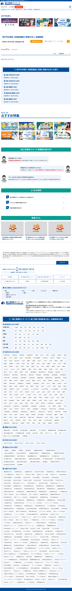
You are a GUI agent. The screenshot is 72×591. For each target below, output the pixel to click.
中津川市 (23, 409)
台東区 (43, 363)
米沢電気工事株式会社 (41, 522)
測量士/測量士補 (21, 456)
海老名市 (57, 380)
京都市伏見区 (39, 417)
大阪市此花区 (44, 409)
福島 (43, 327)
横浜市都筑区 (63, 375)
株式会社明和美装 (18, 537)
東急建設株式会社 (34, 497)
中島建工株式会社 (28, 534)
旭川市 (41, 355)
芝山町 (17, 389)
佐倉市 (15, 386)
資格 (25, 293)
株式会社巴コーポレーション (10, 525)
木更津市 (59, 383)
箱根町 (5, 383)
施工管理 (28, 433)
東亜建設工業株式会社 (55, 494)
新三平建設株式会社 (16, 531)
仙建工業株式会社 (44, 514)
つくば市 (11, 397)
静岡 (20, 337)
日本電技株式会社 (20, 500)
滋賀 (29, 341)
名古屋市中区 (16, 406)
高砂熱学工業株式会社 (61, 471)
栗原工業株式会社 (33, 511)
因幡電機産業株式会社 (35, 559)
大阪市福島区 (35, 409)
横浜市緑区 (38, 375)
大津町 (38, 423)
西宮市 (5, 417)
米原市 (56, 417)
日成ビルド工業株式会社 (21, 511)
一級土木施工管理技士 (9, 453)
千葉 (25, 330)
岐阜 (29, 337)
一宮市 (48, 406)
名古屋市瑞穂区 (24, 406)
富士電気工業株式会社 (19, 545)
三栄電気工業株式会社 (31, 545)
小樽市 (36, 355)
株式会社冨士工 (61, 519)
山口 (29, 344)
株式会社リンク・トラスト (49, 554)
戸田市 (58, 392)
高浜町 (21, 403)
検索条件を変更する (36, 41)
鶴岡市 (28, 360)
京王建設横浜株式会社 (54, 573)
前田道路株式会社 (43, 491)
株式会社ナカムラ (7, 551)
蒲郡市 (59, 406)
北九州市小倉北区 (48, 420)
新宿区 (32, 363)
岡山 (20, 344)
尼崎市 (61, 414)
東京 (16, 330)
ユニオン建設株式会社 (8, 474)
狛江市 (10, 372)
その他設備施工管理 (19, 433)
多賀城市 (58, 358)
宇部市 (34, 420)
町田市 (50, 369)
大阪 (16, 341)
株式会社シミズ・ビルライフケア (30, 551)
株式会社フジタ (53, 474)
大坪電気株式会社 (8, 542)
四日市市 (16, 409)
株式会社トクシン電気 (35, 528)
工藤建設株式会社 (8, 537)
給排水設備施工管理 (8, 433)
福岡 (16, 348)
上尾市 (38, 392)
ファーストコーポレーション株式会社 (34, 503)
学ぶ (23, 290)
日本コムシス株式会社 (8, 511)
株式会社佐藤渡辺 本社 (9, 568)
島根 (50, 344)
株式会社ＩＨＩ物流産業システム (40, 571)
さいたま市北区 (25, 389)
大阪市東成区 (7, 411)
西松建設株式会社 (51, 488)
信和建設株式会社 (28, 505)
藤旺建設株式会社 (41, 582)
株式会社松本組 (52, 517)
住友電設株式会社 (8, 488)
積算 (41, 433)
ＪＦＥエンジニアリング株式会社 (52, 562)
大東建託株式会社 (55, 542)
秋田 (34, 327)
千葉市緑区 (28, 383)
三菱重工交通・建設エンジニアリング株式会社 (13, 573)
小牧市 (64, 406)
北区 (38, 366)
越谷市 (48, 392)
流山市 (42, 386)
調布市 (45, 369)
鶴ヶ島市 (16, 394)
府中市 (34, 369)
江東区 (54, 363)
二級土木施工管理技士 (21, 453)
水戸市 (34, 394)
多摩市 (15, 372)
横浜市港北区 (15, 375)
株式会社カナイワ (52, 579)
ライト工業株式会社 (51, 505)
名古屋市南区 (42, 406)
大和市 (44, 380)
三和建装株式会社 (44, 542)
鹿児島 (42, 348)
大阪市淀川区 (33, 411)
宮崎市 (44, 423)
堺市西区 (33, 414)
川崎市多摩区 (23, 377)
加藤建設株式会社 (46, 568)
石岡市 (55, 394)
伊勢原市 (50, 380)
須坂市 (37, 403)
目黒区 (64, 363)
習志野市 (22, 386)
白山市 (15, 403)
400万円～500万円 (19, 443)
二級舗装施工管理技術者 (9, 456)
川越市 (5, 392)
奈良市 (62, 417)
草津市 (51, 417)
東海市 (5, 409)
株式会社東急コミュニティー (19, 483)
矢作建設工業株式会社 (44, 508)
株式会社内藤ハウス (32, 483)
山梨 (33, 334)
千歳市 (47, 355)
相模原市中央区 (48, 377)
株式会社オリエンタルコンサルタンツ (11, 517)
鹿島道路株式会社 (50, 486)
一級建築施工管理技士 (38, 450)
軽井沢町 (43, 403)
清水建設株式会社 (18, 471)
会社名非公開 (16, 565)
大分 (33, 348)
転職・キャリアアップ (11, 295)
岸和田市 (65, 411)
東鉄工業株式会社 (8, 497)
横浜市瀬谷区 (46, 375)
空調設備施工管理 (52, 430)
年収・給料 (8, 297)
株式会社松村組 (37, 480)
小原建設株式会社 (20, 556)
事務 (56, 433)
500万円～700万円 (29, 443)
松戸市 (65, 383)
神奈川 (20, 330)
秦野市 (33, 380)
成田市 (10, 386)
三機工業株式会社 (40, 486)
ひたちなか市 (18, 397)
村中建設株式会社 (59, 531)
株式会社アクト (7, 562)
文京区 (38, 363)
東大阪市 (22, 414)
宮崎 (37, 348)
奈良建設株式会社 (39, 534)
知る (33, 290)
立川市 (17, 369)
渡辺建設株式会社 (34, 542)
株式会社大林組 (45, 528)
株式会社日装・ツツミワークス (56, 571)
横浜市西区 (50, 372)
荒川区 (42, 366)
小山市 (57, 397)
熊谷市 (10, 392)
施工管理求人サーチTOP (5, 9)
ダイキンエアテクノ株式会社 (45, 511)
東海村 (35, 397)
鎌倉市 (10, 380)
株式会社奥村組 (62, 474)
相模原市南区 (58, 377)
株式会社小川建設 (27, 480)
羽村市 (26, 372)
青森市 (65, 355)
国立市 (5, 372)
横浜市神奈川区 (42, 372)
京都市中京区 (23, 417)
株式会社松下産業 (44, 537)
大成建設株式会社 (28, 471)
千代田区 (17, 363)
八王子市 (12, 369)
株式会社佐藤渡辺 (55, 508)
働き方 (7, 293)
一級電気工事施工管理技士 (20, 458)
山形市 (23, 360)
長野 (37, 334)
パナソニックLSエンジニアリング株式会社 (12, 579)
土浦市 (45, 394)
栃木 (38, 330)
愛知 (16, 337)
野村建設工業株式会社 (61, 534)
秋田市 (10, 360)
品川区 (59, 363)
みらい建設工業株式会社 (23, 554)
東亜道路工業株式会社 (9, 508)
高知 (46, 344)
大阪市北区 (49, 411)
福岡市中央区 (15, 423)
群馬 (43, 330)
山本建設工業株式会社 (44, 545)
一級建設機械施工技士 (32, 456)
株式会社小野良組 (61, 500)
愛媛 (42, 344)
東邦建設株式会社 (42, 573)
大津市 (46, 417)
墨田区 (48, 363)
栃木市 (52, 397)
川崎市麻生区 (32, 377)
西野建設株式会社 (38, 556)
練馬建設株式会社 (8, 545)
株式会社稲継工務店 (35, 568)
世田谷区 (11, 366)
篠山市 (15, 417)
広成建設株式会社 (40, 525)
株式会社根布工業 (24, 559)
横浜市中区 (57, 372)
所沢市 (21, 392)
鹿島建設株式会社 (8, 471)
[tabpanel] (9, 22)
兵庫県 (24, 9)
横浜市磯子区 (7, 375)
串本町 (11, 420)
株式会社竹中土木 (59, 480)
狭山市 (32, 392)
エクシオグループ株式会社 (44, 548)
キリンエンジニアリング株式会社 (51, 503)
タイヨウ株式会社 (31, 582)
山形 (38, 327)
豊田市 (54, 406)
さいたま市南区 (64, 389)
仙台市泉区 (45, 358)
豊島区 (32, 366)
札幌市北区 (14, 355)
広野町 (61, 360)
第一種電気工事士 (56, 456)
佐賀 (20, 348)
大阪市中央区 (58, 411)
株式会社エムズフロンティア (61, 559)
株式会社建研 (64, 508)
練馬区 (53, 366)
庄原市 (24, 420)
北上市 (10, 358)
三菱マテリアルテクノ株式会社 (39, 517)
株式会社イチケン (19, 474)
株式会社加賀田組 (8, 477)
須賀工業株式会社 (41, 488)
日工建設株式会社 (25, 565)
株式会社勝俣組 (7, 565)
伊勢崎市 (34, 400)
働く (6, 290)
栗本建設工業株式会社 (47, 559)
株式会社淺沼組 (61, 505)
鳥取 (24, 344)
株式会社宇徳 (64, 542)
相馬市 (56, 360)
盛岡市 (5, 358)
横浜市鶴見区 (33, 372)
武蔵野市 (24, 369)
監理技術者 (28, 450)
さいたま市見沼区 (44, 389)
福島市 (33, 360)
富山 (20, 334)
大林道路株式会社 (8, 503)
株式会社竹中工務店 (39, 471)
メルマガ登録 (11, 6)
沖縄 (47, 348)
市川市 (48, 383)
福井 (29, 334)
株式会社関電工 (17, 477)
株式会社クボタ (17, 571)
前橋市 (23, 400)
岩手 (25, 327)
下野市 (17, 400)
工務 (60, 433)
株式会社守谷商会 (17, 480)
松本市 (31, 403)
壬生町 (5, 400)
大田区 (5, 366)
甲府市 (26, 403)
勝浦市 (31, 386)
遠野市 (15, 358)
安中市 (50, 400)
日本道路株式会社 (50, 471)
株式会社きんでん (17, 551)
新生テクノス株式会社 (8, 519)
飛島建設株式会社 (30, 500)
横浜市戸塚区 (23, 375)
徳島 (37, 344)
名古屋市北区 (59, 403)
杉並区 (27, 366)
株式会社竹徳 (29, 556)
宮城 (30, 327)
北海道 (16, 327)
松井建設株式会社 (18, 488)
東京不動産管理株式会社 (30, 548)
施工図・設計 (35, 433)
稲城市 (21, 372)
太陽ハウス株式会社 (30, 576)
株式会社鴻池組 (7, 480)
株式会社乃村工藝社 (43, 483)
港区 (28, 363)
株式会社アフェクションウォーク (31, 537)
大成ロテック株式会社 (8, 494)
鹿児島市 (50, 423)
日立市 (39, 394)
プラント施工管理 (42, 430)
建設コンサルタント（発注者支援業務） (12, 436)
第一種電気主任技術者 (48, 458)
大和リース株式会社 (33, 494)
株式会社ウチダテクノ (55, 514)
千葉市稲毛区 (20, 383)
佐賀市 (33, 423)
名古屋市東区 (50, 403)
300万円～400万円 (8, 443)
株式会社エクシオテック (57, 548)
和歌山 (37, 341)
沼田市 (45, 400)
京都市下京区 (31, 417)
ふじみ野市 (28, 394)
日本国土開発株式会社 (40, 505)
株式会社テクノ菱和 (30, 474)
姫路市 (55, 414)
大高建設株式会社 (49, 556)
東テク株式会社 (26, 531)
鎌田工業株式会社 (8, 548)
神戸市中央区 (49, 414)
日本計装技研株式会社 (31, 573)
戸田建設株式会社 (17, 486)
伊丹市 (10, 417)
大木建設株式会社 (18, 505)
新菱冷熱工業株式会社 (29, 488)
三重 (24, 337)
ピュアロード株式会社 (8, 576)
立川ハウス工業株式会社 (36, 554)
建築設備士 (45, 461)
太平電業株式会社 (63, 491)
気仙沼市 (52, 358)
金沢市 (10, 403)
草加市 (43, 392)
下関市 (29, 420)
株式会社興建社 (36, 477)
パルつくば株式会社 (41, 576)
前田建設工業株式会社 (31, 491)
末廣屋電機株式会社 (51, 525)
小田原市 (22, 380)
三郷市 (10, 394)
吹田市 (5, 414)
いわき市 (45, 360)
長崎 (24, 348)
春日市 (28, 423)
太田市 (40, 400)
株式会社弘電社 (45, 477)
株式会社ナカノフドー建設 (42, 474)
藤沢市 (15, 380)
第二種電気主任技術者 (60, 458)
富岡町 (5, 363)
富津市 (59, 386)
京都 (24, 341)
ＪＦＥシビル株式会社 (28, 562)
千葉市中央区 (12, 383)
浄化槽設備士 (20, 464)
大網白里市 (11, 389)
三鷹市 (29, 369)
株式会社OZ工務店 (55, 545)
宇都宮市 (46, 397)
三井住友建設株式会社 (28, 486)
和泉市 (15, 414)
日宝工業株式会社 (54, 497)
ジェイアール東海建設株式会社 (10, 559)
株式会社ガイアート (29, 522)
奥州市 (21, 358)
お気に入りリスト (4, 6)
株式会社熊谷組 (54, 477)
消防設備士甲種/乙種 (55, 461)
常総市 (40, 397)
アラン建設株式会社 (18, 548)
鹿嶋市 (24, 397)
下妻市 (61, 394)
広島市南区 (17, 420)
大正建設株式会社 (21, 582)
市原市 (37, 386)
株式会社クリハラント (26, 517)
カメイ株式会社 (7, 522)
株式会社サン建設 (24, 528)
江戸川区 (6, 369)
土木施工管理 (15, 430)
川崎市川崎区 (7, 377)
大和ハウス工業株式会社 (21, 494)
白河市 (50, 360)
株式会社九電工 (26, 477)
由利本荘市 (16, 360)
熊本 (29, 348)
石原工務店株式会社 (28, 579)
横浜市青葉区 (55, 375)
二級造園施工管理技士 (46, 453)
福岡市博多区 (7, 423)
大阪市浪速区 (61, 409)
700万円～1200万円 (40, 443)
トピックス (43, 290)
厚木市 (38, 380)
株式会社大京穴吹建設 (48, 480)
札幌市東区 (21, 355)
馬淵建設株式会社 (51, 500)
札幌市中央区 (7, 355)
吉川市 (21, 394)
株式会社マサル (57, 565)
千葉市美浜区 (36, 383)
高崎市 (28, 400)
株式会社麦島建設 (24, 539)
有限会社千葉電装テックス (53, 576)
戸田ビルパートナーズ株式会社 (21, 542)
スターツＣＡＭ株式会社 (37, 565)
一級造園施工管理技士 (33, 453)
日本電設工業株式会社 (9, 500)
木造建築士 (20, 450)
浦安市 (64, 386)
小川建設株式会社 (27, 571)
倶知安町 (59, 355)
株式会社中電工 (7, 483)
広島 (16, 344)
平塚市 (5, 380)
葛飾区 (63, 366)
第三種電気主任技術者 (9, 461)
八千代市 (48, 386)
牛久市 (5, 397)
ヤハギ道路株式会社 (17, 562)
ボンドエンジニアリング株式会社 (48, 519)
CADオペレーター (48, 433)
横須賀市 (65, 377)
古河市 (50, 394)
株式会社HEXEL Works (9, 534)
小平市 (56, 369)
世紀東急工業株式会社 (9, 491)
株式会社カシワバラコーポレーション (26, 525)
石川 (24, 334)
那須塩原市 (11, 400)
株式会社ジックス (55, 539)
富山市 (61, 400)
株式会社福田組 (7, 486)
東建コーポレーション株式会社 (20, 497)
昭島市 (40, 369)
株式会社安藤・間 (43, 551)
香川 (33, 344)
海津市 (28, 409)
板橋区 (47, 366)
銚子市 (42, 383)
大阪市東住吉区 (23, 411)
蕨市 (54, 392)
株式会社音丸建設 (20, 576)
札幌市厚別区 (30, 355)
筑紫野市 (22, 423)
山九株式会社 (7, 531)
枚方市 (10, 414)
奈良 (33, 341)
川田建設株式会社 (62, 517)
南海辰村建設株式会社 (38, 531)
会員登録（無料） (18, 7)
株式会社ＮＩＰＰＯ (39, 562)
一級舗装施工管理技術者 (58, 453)
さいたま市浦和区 (54, 389)
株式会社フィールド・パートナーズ (11, 539)
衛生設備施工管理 (62, 430)
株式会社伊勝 (19, 534)
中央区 (23, 363)
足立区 (58, 366)
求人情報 (12, 9)
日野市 (61, 369)
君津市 (54, 386)
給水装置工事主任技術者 (9, 464)
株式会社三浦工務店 (49, 534)
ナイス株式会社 (60, 554)
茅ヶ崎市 (28, 380)
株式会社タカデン (7, 571)
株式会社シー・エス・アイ (9, 582)
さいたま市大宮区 (34, 389)
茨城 (34, 330)
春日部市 (27, 392)
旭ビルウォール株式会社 (57, 568)
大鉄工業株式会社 (49, 531)
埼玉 (30, 330)
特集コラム (55, 290)
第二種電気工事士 (8, 458)
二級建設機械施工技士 (44, 456)
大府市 (10, 409)
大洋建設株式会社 (20, 508)
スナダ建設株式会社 (34, 519)
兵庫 (20, 341)
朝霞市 (63, 392)
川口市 (15, 392)
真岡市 (62, 397)
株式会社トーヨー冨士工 (40, 579)
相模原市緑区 (40, 377)
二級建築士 (13, 450)
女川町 (64, 358)
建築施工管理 (7, 430)
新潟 (16, 334)
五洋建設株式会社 (8, 505)
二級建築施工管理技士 (50, 450)
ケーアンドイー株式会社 (19, 514)
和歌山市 (6, 420)
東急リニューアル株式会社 (59, 511)
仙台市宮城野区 (36, 358)
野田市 (5, 386)
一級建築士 (6, 450)
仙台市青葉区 (28, 358)
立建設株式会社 (47, 565)
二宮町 (62, 380)
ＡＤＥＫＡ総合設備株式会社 (22, 568)
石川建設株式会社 (20, 491)
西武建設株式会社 (61, 488)
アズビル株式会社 (55, 528)
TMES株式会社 (45, 539)
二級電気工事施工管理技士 (34, 458)
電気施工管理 (33, 430)
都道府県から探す (19, 9)
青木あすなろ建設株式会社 (10, 554)
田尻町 (27, 414)
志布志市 (56, 423)
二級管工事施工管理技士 (34, 461)
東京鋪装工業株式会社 (18, 522)
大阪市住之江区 (41, 411)
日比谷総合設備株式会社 (32, 514)
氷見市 (5, 403)
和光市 (5, 394)
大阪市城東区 (15, 411)
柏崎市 (56, 400)
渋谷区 (16, 366)
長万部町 (53, 355)
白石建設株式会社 (41, 500)
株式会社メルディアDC (8, 556)
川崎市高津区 (15, 377)
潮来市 (29, 397)
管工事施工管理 (23, 430)
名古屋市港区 (34, 406)
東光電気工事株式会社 (19, 503)
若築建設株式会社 (60, 486)
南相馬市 (11, 363)
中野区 (22, 366)
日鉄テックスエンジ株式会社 (22, 519)
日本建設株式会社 (8, 514)
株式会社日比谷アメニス (55, 483)
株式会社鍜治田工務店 (31, 508)
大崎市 (5, 360)
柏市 (27, 386)
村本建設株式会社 (53, 491)
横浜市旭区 (31, 375)
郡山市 (39, 360)
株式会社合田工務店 (35, 539)
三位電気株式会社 (55, 537)
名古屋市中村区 (7, 406)
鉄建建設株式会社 (44, 494)
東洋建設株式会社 (44, 497)
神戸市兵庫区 (29, 9)
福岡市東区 (56, 420)
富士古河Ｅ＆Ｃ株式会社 (54, 551)
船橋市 (53, 383)
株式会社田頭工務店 (62, 579)
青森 (21, 327)
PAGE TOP (62, 262)
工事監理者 (24, 436)
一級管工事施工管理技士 (21, 461)
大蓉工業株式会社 (52, 522)
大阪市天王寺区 (52, 409)
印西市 (5, 389)
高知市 (40, 420)
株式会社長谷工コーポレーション (11, 528)
